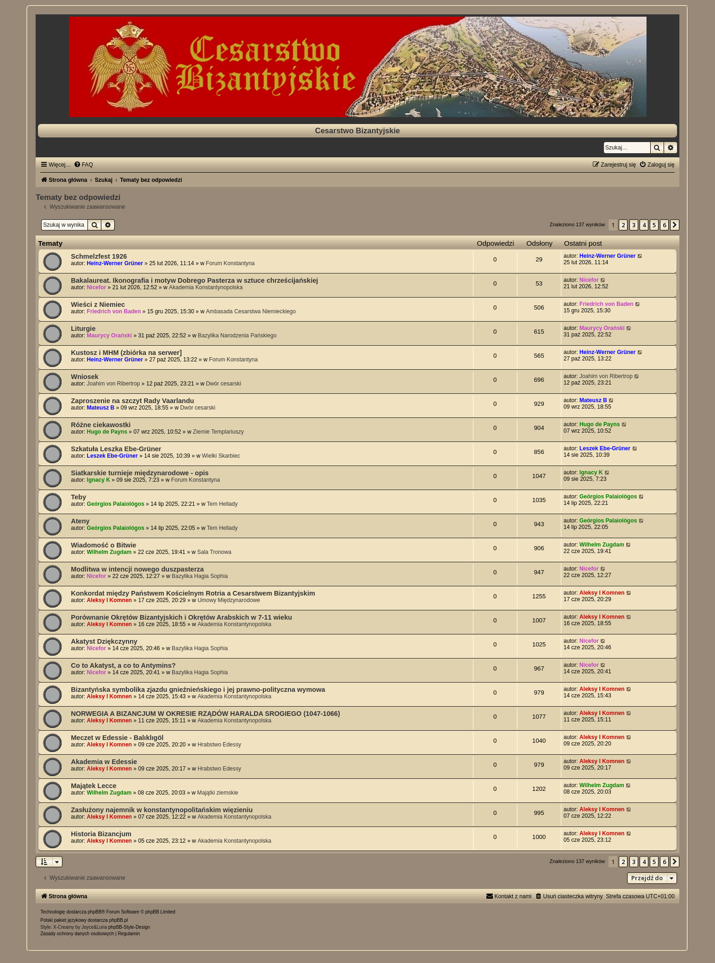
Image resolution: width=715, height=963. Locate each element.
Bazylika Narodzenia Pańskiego (237, 335)
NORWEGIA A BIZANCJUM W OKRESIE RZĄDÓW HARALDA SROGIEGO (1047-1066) (205, 713)
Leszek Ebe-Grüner (112, 456)
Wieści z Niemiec (98, 304)
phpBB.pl (118, 920)
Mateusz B (101, 407)
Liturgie (83, 328)
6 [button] (664, 225)
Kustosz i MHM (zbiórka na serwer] (126, 352)
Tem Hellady (222, 504)
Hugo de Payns (107, 432)
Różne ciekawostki (101, 425)
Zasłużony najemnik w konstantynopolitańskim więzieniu (162, 810)
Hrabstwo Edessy (219, 744)
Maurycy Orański (109, 335)
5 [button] (654, 225)
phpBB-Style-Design (129, 927)
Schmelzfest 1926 (99, 256)
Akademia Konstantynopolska (205, 287)
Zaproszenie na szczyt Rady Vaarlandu (132, 400)
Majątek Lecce (93, 785)
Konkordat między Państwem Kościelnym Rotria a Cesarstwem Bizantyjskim (193, 593)
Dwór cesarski (223, 383)
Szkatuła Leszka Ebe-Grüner (116, 449)
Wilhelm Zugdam (109, 552)
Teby (78, 497)
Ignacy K (98, 480)
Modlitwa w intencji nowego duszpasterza (137, 569)
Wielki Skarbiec (221, 456)
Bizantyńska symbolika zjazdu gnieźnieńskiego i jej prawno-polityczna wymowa (198, 689)
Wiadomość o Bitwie (103, 545)
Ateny (80, 521)
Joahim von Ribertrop (113, 383)
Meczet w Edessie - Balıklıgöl (117, 737)
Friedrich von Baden (114, 311)
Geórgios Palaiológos (115, 504)
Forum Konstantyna (230, 263)
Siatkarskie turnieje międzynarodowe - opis (140, 473)
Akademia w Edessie (104, 761)
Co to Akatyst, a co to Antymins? (123, 665)
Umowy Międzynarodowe (229, 600)
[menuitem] (83, 165)
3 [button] (633, 225)
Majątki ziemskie (217, 792)
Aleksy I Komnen (109, 600)
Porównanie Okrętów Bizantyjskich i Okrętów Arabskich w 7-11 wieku (181, 617)
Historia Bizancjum (101, 834)
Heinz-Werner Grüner (115, 263)
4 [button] (644, 225)
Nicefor (96, 287)
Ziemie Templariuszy (218, 432)
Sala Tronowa (214, 552)
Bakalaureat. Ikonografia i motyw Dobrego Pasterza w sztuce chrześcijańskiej (194, 280)
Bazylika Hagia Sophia (200, 576)
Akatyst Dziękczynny (104, 641)
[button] (674, 224)
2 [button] (623, 225)
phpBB (95, 911)
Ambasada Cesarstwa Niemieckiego (251, 311)
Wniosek (85, 376)
